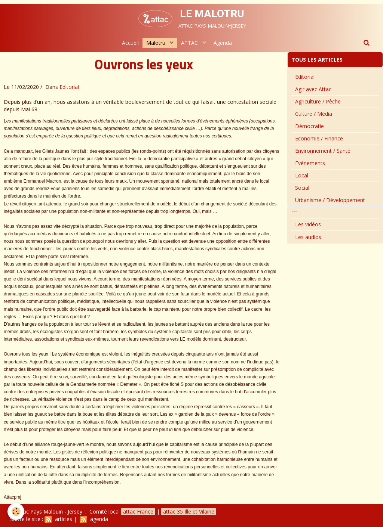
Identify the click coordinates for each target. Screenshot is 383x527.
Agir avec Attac (313, 89)
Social (302, 187)
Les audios (308, 237)
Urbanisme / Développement (330, 200)
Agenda (223, 42)
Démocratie (309, 126)
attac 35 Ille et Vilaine (188, 511)
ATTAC (190, 42)
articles (58, 519)
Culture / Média (313, 113)
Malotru (156, 42)
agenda (94, 519)
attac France (138, 511)
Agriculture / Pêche (318, 101)
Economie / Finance (319, 138)
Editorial (69, 86)
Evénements (310, 163)
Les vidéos (308, 224)
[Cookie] (15, 511)
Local (301, 175)
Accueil (130, 42)
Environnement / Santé (322, 150)
